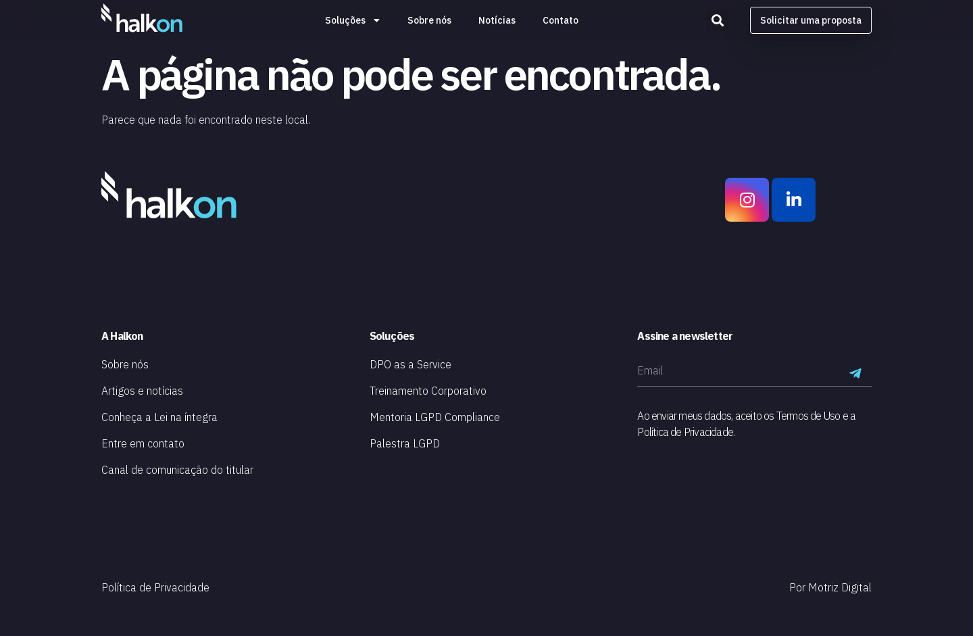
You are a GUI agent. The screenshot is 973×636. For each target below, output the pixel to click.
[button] (717, 20)
